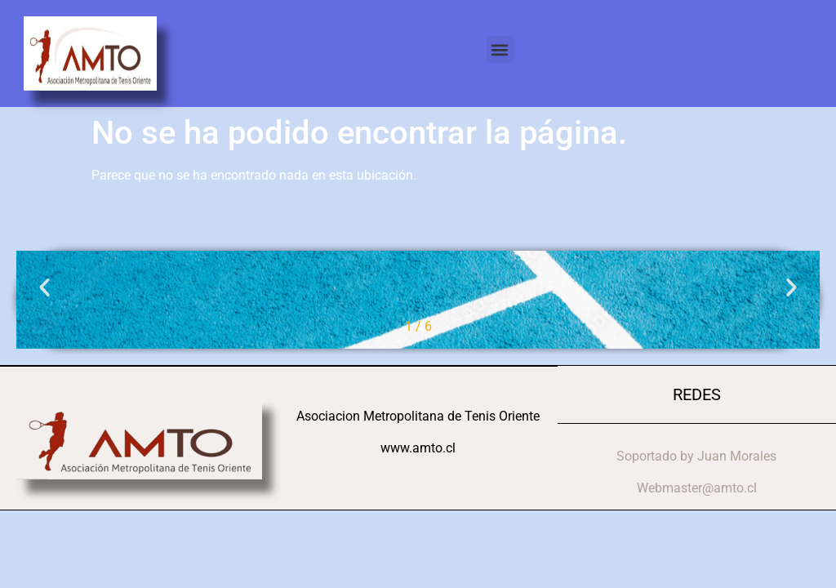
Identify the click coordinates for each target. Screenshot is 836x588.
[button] (500, 49)
